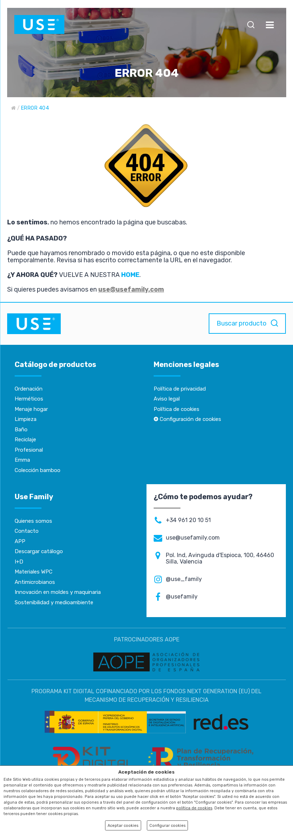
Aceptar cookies (123, 825)
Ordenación (29, 389)
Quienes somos (33, 521)
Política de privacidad (180, 389)
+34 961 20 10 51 (188, 520)
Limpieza (25, 419)
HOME (130, 275)
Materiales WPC (34, 572)
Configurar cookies (167, 825)
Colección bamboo (37, 470)
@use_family (184, 579)
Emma (22, 460)
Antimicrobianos (35, 582)
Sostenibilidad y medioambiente (54, 602)
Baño (21, 429)
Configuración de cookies (187, 419)
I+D (19, 562)
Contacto (27, 531)
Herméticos (29, 399)
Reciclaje (25, 439)
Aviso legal (167, 399)
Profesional (29, 450)
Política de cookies (176, 409)
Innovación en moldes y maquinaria (58, 592)
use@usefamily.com (131, 289)
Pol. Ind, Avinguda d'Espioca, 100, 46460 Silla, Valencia (220, 558)
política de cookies (194, 808)
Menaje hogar (31, 409)
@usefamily (182, 597)
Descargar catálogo (39, 551)
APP (20, 541)
